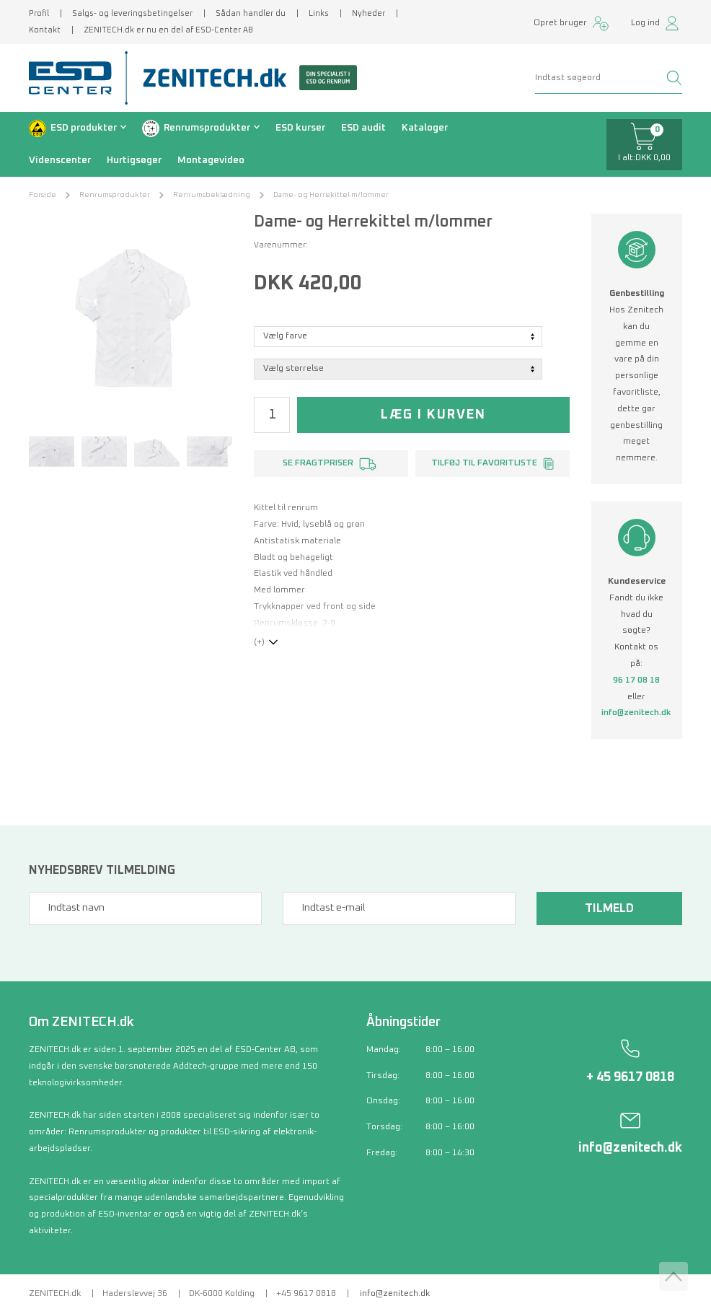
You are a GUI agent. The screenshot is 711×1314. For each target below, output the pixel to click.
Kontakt (45, 30)
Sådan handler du (251, 13)
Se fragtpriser (318, 463)
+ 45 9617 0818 (630, 1077)
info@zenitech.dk (636, 713)
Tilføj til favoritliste (484, 463)
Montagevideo (210, 160)
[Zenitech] (244, 78)
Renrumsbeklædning (211, 194)
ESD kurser (300, 128)
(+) (259, 642)
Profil (39, 13)
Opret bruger (560, 23)
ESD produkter (83, 128)
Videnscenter (60, 160)
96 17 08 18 (636, 680)
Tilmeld (609, 908)
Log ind (645, 23)
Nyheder (368, 13)
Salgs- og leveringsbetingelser (132, 13)
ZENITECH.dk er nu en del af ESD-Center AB (168, 30)
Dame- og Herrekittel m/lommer (331, 194)
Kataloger (425, 128)
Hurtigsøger (134, 160)
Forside (42, 194)
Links (319, 13)
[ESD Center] (75, 78)
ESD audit (363, 128)
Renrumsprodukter (207, 128)
